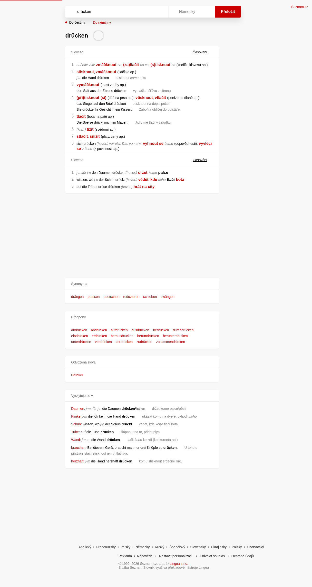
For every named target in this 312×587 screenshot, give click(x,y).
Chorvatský (255, 547)
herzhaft (77, 461)
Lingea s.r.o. (179, 564)
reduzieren (131, 297)
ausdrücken (140, 330)
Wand (75, 440)
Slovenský (198, 547)
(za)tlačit (131, 65)
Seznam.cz (299, 7)
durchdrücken (183, 330)
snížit (95, 136)
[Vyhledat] (116, 12)
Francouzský (106, 547)
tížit (90, 129)
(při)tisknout (88, 98)
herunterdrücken (175, 336)
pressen (94, 297)
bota (180, 179)
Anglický (84, 547)
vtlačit (160, 98)
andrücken (99, 330)
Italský (125, 547)
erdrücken (99, 336)
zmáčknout (106, 65)
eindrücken (79, 336)
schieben (150, 297)
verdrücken (103, 342)
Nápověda (145, 556)
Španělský (177, 547)
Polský (237, 547)
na (144, 187)
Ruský (159, 547)
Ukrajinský (219, 547)
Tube (75, 432)
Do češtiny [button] (77, 22)
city (151, 187)
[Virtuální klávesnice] (160, 12)
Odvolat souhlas (212, 556)
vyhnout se (153, 143)
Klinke (75, 416)
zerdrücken (124, 342)
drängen (77, 297)
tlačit (81, 116)
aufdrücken (119, 330)
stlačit (82, 136)
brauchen (78, 448)
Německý (143, 547)
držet (142, 172)
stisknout (85, 72)
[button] (142, 284)
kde (153, 179)
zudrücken (144, 342)
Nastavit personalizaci (175, 556)
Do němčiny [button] (102, 22)
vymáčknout (88, 85)
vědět (143, 179)
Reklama (125, 556)
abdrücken (79, 330)
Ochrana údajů (242, 556)
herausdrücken (122, 336)
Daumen (77, 409)
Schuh (76, 424)
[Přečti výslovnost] (98, 35)
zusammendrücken (170, 342)
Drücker (77, 375)
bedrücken (161, 330)
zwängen (167, 297)
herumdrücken (148, 336)
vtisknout (144, 98)
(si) (103, 98)
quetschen (111, 297)
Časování (203, 52)
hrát (137, 187)
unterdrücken (81, 342)
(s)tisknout (160, 65)
